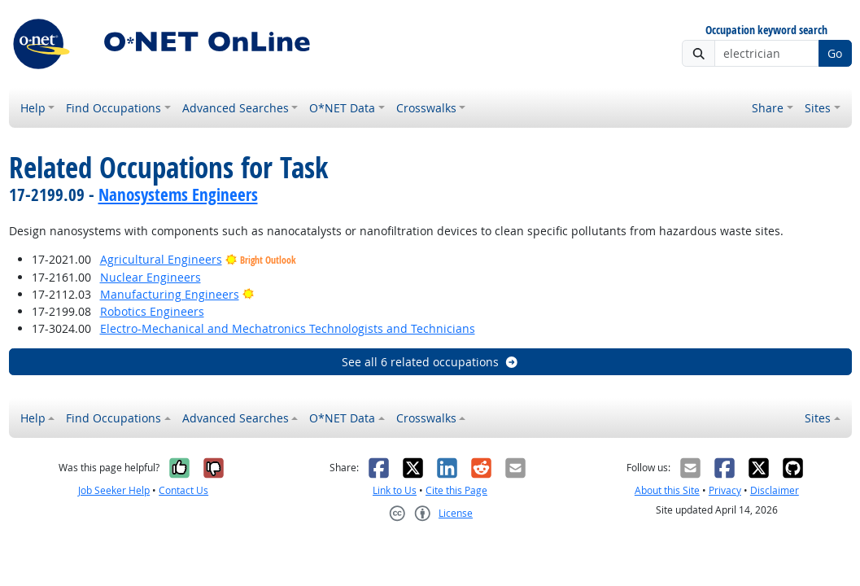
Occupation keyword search (766, 30)
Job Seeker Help (114, 490)
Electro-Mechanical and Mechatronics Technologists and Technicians (287, 328)
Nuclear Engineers (150, 277)
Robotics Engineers (152, 311)
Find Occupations (113, 108)
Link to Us (395, 490)
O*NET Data (342, 108)
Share (768, 108)
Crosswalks (426, 108)
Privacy (725, 490)
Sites (818, 108)
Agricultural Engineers (161, 259)
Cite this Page (456, 490)
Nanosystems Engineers (178, 194)
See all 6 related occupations (430, 362)
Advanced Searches (235, 108)
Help (33, 108)
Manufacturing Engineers (169, 294)
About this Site (667, 490)
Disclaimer (774, 490)
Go (834, 53)
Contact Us (183, 490)
